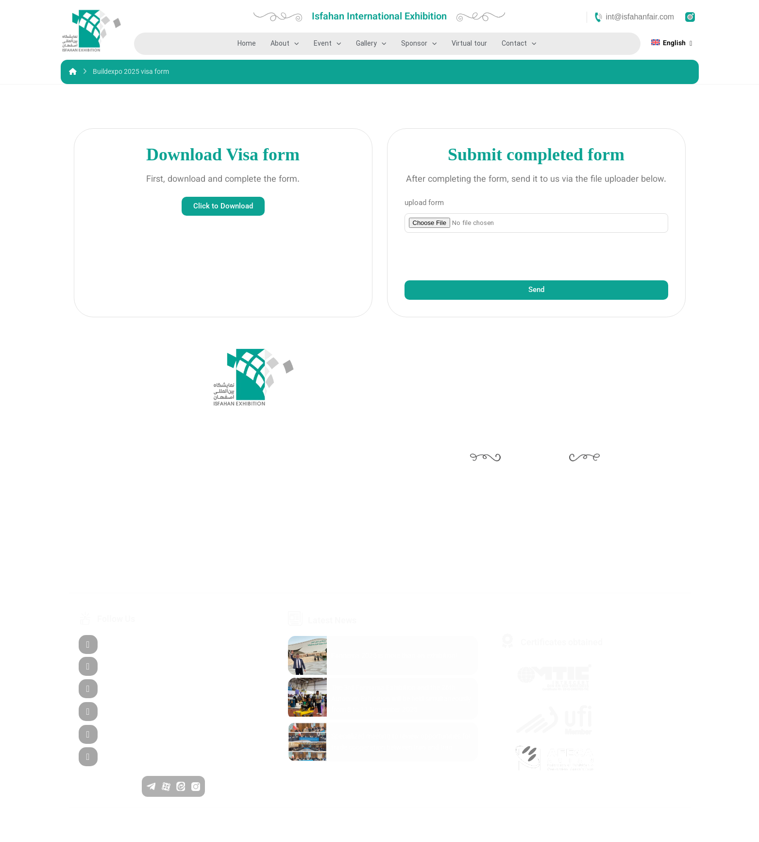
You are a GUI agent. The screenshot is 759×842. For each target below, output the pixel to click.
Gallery (371, 43)
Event (327, 43)
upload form (424, 202)
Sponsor (419, 43)
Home (246, 43)
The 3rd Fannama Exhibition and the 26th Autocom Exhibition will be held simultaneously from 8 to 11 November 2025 (401, 698)
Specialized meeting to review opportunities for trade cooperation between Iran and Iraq (401, 741)
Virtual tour (469, 43)
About (284, 43)
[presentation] (478, 256)
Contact (519, 43)
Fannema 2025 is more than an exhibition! (394, 655)
